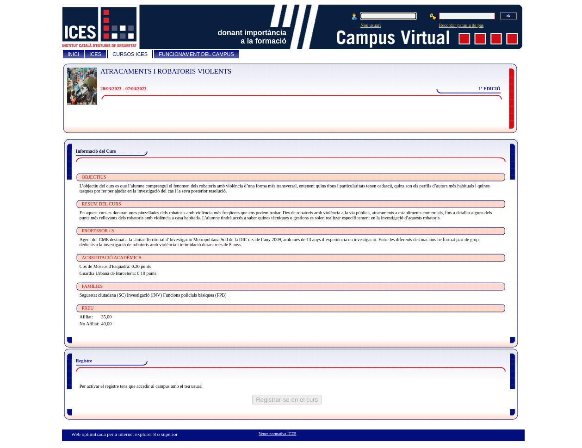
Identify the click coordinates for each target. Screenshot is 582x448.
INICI (73, 54)
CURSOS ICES (130, 54)
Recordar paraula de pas (461, 25)
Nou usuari (370, 25)
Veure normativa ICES (277, 433)
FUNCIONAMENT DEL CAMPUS (196, 54)
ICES (95, 54)
